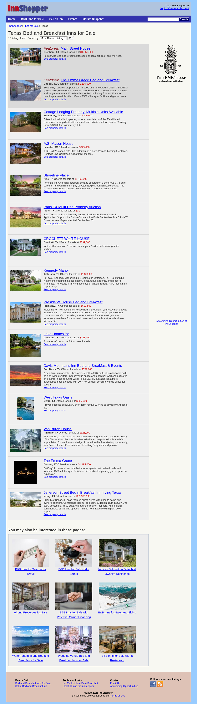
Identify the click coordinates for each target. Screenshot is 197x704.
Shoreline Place (56, 175)
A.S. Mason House (59, 143)
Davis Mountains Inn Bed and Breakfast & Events (83, 366)
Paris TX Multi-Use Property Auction (72, 207)
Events (72, 19)
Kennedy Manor (56, 270)
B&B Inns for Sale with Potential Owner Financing (73, 601)
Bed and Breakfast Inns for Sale (33, 683)
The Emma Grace (58, 461)
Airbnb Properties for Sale (30, 598)
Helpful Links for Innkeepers (78, 686)
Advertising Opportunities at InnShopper (171, 322)
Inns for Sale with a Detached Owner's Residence (117, 557)
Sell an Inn (56, 19)
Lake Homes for (56, 334)
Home (12, 19)
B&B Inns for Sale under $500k (73, 557)
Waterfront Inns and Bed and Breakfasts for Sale (30, 644)
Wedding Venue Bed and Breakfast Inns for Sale (73, 644)
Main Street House (75, 48)
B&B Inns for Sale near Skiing (117, 598)
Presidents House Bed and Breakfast (73, 302)
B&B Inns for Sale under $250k (30, 557)
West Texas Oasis (58, 397)
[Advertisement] (171, 140)
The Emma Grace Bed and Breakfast (90, 80)
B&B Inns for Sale (32, 19)
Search (184, 19)
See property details (55, 58)
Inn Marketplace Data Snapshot (80, 683)
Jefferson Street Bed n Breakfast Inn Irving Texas (83, 492)
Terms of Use (117, 695)
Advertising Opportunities (124, 686)
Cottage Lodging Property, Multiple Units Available (83, 112)
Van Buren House (58, 429)
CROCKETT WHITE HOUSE (67, 239)
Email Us (115, 683)
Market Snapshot (93, 19)
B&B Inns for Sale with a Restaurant (117, 644)
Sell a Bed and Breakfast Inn (31, 686)
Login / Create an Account (174, 8)
